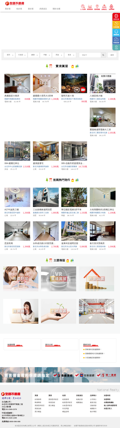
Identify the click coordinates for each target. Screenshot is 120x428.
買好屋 (8, 9)
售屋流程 (52, 402)
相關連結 (79, 402)
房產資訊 (43, 9)
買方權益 (38, 411)
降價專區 (38, 402)
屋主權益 (52, 405)
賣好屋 (31, 9)
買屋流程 (38, 408)
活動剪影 (93, 405)
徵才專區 (93, 411)
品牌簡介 (93, 395)
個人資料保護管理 (110, 405)
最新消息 (93, 402)
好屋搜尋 (38, 399)
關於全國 (56, 9)
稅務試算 (79, 399)
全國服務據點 (109, 402)
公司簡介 (93, 399)
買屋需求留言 (40, 405)
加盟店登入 (108, 408)
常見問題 (65, 408)
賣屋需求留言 (53, 399)
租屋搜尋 (65, 399)
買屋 (36, 395)
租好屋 (19, 9)
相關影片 (93, 408)
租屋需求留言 (67, 402)
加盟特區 (107, 395)
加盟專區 (107, 399)
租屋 (64, 395)
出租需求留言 (67, 405)
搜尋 (112, 55)
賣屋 (50, 395)
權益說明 (65, 411)
